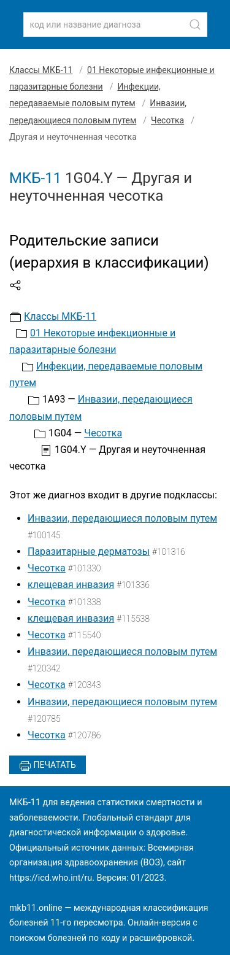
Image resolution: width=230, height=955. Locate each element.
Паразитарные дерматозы (89, 551)
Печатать (47, 766)
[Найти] (195, 24)
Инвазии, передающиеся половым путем (122, 518)
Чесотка (167, 120)
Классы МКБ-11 (40, 70)
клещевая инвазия (71, 584)
